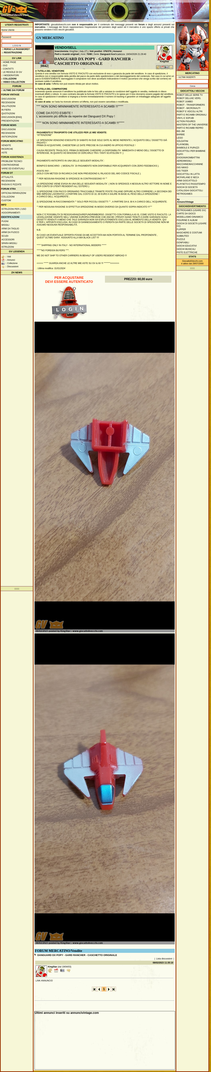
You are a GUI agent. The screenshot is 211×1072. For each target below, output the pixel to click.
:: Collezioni (9, 78)
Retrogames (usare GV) (191, 210)
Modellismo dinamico (190, 217)
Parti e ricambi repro (190, 128)
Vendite (6, 145)
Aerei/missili (184, 161)
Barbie (181, 134)
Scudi (4, 236)
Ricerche (7, 149)
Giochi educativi (187, 246)
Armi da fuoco (10, 232)
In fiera (6, 110)
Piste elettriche (187, 252)
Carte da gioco (186, 213)
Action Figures (186, 121)
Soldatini (182, 141)
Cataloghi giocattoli (190, 190)
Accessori (7, 239)
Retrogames (184, 194)
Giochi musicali (186, 249)
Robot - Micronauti (188, 108)
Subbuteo (183, 236)
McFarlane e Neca (188, 177)
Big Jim (181, 131)
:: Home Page (8, 62)
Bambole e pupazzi (188, 147)
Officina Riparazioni (13, 193)
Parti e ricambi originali (67, 54)
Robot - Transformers (191, 105)
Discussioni (8, 99)
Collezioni (7, 197)
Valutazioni (8, 106)
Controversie (10, 165)
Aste (4, 152)
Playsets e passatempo (191, 184)
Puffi (180, 154)
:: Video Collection (13, 82)
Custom (6, 200)
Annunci (117, 51)
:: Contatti (7, 69)
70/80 (89, 54)
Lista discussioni (164, 958)
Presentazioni (10, 121)
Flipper (181, 229)
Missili (5, 225)
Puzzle (181, 239)
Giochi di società (187, 187)
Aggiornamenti (10, 212)
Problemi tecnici (11, 161)
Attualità (7, 177)
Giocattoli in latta (188, 174)
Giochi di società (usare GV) (192, 224)
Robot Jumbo (185, 101)
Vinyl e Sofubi (185, 118)
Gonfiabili (183, 242)
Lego (180, 138)
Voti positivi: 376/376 (100, 51)
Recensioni (8, 102)
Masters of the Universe (192, 124)
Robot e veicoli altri (189, 111)
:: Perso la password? (16, 49)
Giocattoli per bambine (191, 151)
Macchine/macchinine (190, 164)
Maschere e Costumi (189, 232)
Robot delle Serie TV (190, 95)
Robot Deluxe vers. (189, 98)
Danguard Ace (107, 54)
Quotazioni (8, 113)
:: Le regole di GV (11, 72)
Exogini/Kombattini (188, 157)
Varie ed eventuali (12, 168)
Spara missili (9, 243)
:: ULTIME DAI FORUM (12, 90)
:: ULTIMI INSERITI (186, 77)
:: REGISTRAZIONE (12, 52)
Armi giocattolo (187, 180)
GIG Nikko (182, 167)
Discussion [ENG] (11, 117)
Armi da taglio (10, 228)
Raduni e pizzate (11, 184)
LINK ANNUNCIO (44, 980)
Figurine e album (187, 220)
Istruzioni (7, 247)
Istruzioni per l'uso (13, 209)
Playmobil (183, 144)
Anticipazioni (9, 136)
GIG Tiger (182, 171)
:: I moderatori (10, 75)
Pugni (4, 221)
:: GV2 (4, 65)
